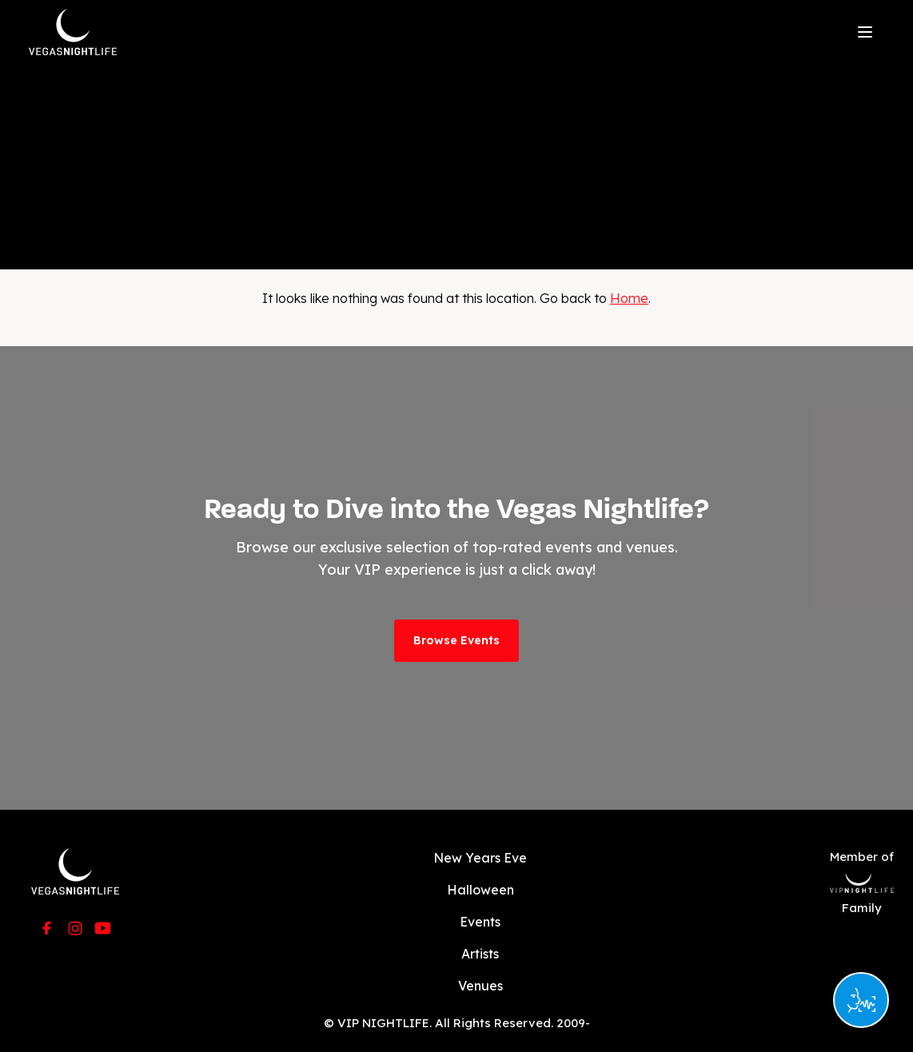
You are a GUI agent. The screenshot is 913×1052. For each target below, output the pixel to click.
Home (629, 298)
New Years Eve (480, 858)
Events (480, 922)
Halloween (480, 890)
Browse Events (456, 640)
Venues (480, 986)
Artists (480, 954)
